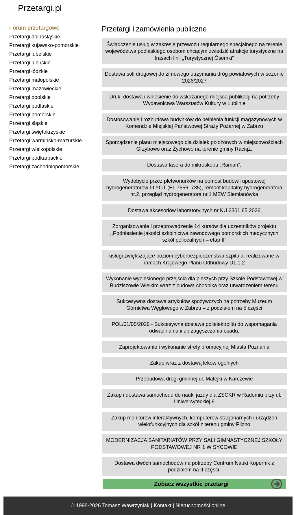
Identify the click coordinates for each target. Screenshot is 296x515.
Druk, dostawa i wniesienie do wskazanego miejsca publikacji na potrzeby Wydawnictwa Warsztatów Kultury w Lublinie (194, 100)
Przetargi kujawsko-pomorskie (44, 45)
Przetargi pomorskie (32, 114)
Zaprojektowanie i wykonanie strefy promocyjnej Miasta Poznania (194, 347)
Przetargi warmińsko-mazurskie (45, 140)
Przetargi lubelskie (30, 54)
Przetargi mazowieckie (35, 89)
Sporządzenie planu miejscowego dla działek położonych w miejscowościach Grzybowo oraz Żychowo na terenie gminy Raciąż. (194, 145)
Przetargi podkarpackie (35, 158)
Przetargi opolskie (30, 97)
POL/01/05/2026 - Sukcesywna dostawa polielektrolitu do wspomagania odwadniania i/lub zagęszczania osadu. (194, 327)
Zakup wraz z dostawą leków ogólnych (194, 363)
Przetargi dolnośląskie (34, 37)
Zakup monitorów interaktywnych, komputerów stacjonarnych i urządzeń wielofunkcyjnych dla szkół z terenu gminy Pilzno (194, 421)
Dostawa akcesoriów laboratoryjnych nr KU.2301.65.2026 (194, 210)
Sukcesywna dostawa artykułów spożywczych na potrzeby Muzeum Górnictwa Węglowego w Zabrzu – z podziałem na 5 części (194, 304)
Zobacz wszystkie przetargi (191, 484)
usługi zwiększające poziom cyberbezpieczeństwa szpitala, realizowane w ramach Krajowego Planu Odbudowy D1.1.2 (194, 259)
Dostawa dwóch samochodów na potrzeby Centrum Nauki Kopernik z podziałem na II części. (194, 466)
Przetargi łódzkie (28, 71)
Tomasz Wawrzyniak (125, 505)
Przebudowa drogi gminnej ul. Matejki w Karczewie (194, 379)
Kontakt (162, 505)
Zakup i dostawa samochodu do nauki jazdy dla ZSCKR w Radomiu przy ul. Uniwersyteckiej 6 (194, 398)
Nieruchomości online (200, 505)
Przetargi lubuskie (30, 63)
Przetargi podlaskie (31, 106)
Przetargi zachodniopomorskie (44, 166)
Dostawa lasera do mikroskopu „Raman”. (194, 165)
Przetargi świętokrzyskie (37, 132)
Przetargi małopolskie (34, 80)
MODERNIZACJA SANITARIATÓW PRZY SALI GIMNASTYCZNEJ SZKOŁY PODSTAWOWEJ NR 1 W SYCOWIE (194, 443)
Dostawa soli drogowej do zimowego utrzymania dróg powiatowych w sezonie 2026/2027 (194, 77)
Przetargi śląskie (28, 123)
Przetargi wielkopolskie (35, 149)
